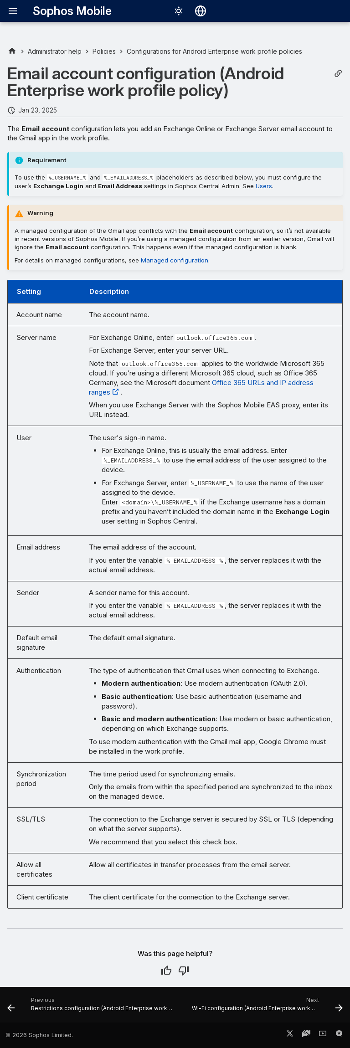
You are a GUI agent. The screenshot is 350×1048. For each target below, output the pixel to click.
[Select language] (200, 11)
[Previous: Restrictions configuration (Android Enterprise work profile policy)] (91, 1007)
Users (264, 186)
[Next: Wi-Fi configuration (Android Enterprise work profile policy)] (266, 1007)
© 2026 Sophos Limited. (39, 1035)
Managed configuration (174, 260)
